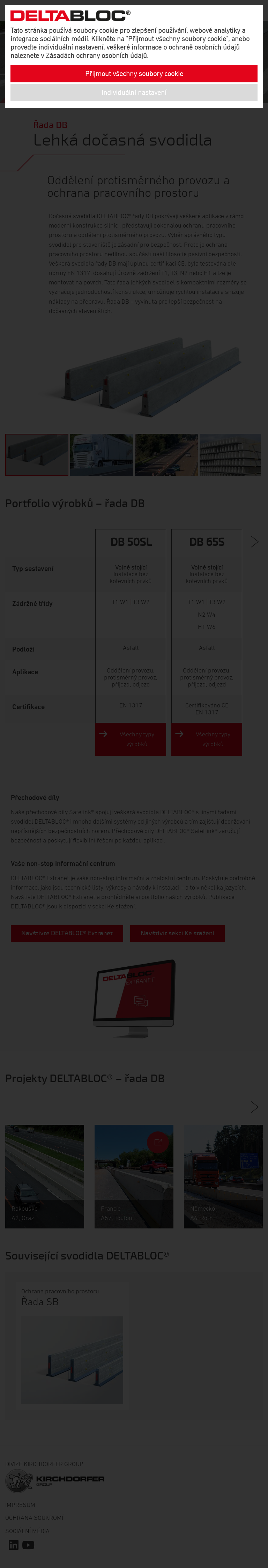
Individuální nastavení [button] (134, 92)
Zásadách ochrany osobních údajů (96, 55)
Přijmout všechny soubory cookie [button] (134, 73)
